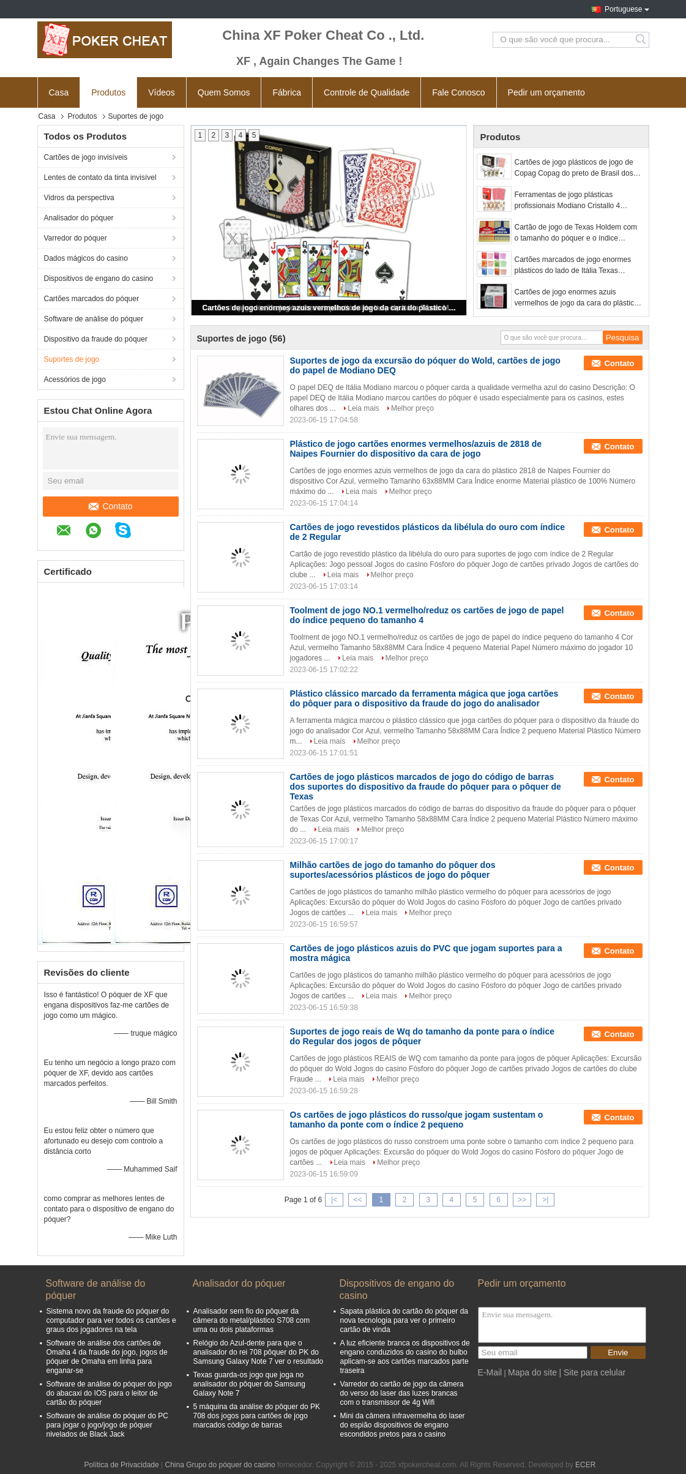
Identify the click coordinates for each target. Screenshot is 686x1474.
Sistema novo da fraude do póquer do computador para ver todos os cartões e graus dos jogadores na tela (111, 1320)
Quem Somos (224, 92)
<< (357, 1199)
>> (522, 1199)
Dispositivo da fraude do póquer (95, 339)
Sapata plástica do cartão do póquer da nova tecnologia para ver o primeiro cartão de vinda (404, 1320)
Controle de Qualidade (366, 92)
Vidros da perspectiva (79, 197)
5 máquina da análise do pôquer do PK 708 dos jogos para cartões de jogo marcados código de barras (257, 1415)
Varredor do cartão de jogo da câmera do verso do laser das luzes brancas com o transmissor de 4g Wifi (402, 1393)
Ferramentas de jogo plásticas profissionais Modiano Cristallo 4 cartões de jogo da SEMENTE (568, 200)
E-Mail (490, 1372)
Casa (59, 92)
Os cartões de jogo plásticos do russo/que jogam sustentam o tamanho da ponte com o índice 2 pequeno (416, 1119)
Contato (110, 506)
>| (545, 1199)
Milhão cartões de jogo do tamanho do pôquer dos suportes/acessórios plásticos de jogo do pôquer (393, 870)
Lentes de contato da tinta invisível (100, 177)
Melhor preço (412, 408)
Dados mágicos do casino (86, 258)
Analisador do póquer (79, 218)
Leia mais (363, 408)
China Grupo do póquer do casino (220, 1465)
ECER (585, 1465)
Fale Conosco (458, 92)
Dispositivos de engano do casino (99, 278)
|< (334, 1199)
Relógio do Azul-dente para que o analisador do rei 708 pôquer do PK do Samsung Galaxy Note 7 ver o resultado (258, 1352)
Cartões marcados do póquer (91, 298)
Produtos (108, 92)
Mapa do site (532, 1372)
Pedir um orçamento (546, 92)
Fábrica (286, 92)
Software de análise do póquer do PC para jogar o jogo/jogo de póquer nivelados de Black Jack (107, 1425)
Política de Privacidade (121, 1465)
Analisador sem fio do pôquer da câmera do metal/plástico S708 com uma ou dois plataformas (251, 1320)
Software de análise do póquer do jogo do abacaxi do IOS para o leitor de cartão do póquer (109, 1393)
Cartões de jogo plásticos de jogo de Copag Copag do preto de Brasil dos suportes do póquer (574, 168)
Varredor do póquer (75, 238)
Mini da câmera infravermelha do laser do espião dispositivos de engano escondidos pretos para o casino (402, 1425)
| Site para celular (592, 1372)
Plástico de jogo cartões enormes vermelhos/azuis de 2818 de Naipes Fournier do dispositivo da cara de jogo (416, 448)
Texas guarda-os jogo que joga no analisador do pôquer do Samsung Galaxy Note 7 (249, 1384)
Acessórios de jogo (75, 379)
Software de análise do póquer (94, 319)
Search (641, 40)
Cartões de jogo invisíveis (86, 157)
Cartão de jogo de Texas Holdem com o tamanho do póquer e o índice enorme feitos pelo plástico (576, 233)
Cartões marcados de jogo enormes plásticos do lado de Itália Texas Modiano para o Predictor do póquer (573, 265)
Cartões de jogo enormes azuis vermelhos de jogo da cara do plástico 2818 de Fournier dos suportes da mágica (330, 308)
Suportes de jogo (72, 359)
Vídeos (161, 92)
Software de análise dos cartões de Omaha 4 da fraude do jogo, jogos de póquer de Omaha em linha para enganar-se (107, 1357)
